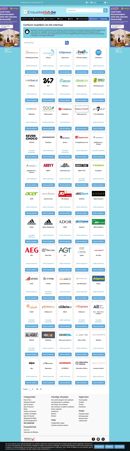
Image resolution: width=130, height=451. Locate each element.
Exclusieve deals (82, 19)
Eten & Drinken (28, 404)
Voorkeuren (119, 446)
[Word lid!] (100, 2)
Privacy (81, 404)
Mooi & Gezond (29, 407)
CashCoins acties (26, 19)
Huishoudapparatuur (30, 420)
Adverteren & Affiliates (31, 432)
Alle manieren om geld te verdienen (62, 407)
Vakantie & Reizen (29, 402)
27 (41, 389)
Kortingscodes (83, 416)
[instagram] (103, 439)
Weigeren (109, 446)
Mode (25, 409)
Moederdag (104, 19)
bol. (96, 13)
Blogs (70, 19)
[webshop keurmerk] (30, 440)
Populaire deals (84, 414)
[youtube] (98, 439)
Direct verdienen (56, 409)
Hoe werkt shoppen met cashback (62, 400)
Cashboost (54, 411)
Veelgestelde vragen (57, 423)
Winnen (53, 416)
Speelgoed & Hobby (30, 418)
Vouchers (93, 19)
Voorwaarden (83, 400)
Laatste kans (83, 421)
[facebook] (93, 439)
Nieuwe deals (83, 418)
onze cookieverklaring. (58, 449)
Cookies (81, 402)
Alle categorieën (29, 423)
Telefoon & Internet (30, 411)
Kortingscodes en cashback (60, 402)
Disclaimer (82, 407)
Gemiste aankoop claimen (59, 425)
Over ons (26, 430)
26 (37, 389)
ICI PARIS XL (85, 13)
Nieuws (53, 414)
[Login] (93, 2)
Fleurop (92, 13)
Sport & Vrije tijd (29, 416)
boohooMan (73, 13)
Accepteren (99, 446)
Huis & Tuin (27, 400)
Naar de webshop (32, 72)
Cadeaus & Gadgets (30, 414)
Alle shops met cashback (59, 404)
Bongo (79, 13)
